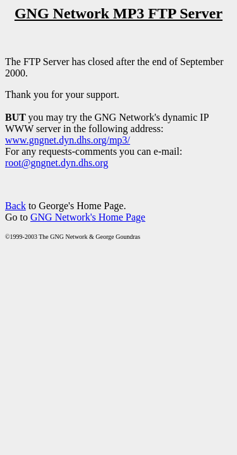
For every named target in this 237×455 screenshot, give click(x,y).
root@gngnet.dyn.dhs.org (56, 162)
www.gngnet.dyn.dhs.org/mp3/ (67, 140)
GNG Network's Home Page (87, 217)
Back (15, 205)
